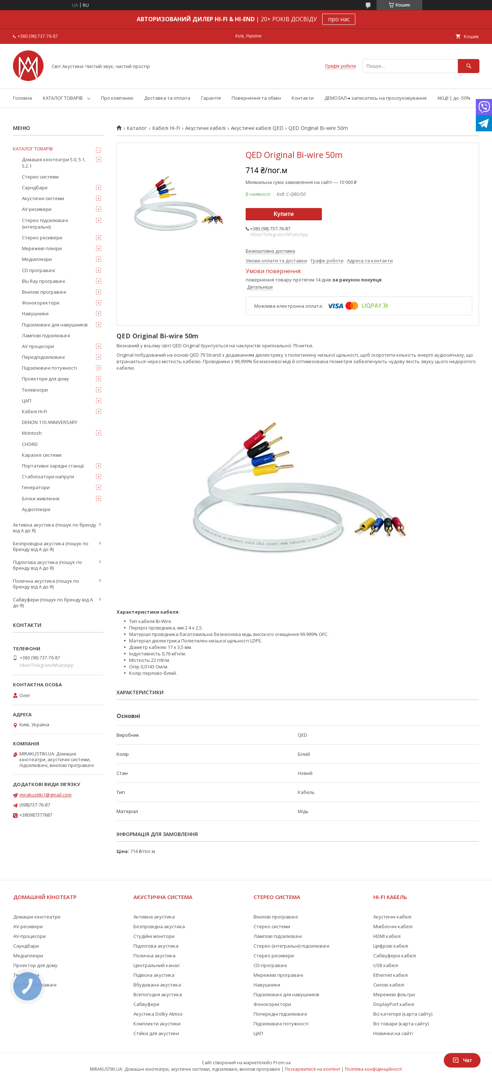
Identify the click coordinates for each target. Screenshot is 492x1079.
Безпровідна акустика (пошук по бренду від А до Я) (50, 546)
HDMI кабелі (387, 936)
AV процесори (38, 346)
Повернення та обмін (256, 98)
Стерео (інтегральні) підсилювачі (291, 946)
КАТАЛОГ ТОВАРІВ (63, 98)
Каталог (137, 128)
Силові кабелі (388, 984)
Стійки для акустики (156, 1033)
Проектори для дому (45, 378)
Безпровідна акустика (159, 926)
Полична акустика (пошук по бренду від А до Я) (46, 584)
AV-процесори (29, 936)
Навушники (35, 313)
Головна (22, 98)
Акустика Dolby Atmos (158, 1014)
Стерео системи (40, 176)
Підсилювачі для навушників (55, 324)
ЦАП (26, 400)
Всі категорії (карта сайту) (402, 1014)
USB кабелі (385, 965)
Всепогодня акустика (157, 994)
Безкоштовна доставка (270, 251)
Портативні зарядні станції (53, 465)
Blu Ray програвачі (43, 281)
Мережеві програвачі (278, 975)
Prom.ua (282, 1063)
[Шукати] (468, 66)
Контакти (303, 98)
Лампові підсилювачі (46, 335)
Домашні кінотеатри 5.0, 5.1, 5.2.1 (54, 162)
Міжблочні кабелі (393, 926)
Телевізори (35, 390)
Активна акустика (154, 916)
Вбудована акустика (157, 984)
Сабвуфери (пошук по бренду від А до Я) (53, 602)
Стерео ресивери (42, 237)
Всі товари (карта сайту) (401, 1023)
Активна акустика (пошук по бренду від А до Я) (54, 528)
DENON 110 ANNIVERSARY (49, 422)
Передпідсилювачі (43, 357)
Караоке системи (42, 455)
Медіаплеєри (37, 259)
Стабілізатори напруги (48, 476)
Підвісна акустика (153, 975)
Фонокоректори (40, 302)
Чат (462, 1060)
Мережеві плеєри (42, 248)
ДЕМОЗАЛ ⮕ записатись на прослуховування (375, 98)
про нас (339, 19)
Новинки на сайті (393, 1033)
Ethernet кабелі (390, 975)
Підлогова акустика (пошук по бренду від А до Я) (47, 565)
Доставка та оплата (167, 98)
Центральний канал (156, 965)
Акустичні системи (43, 198)
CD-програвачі (270, 965)
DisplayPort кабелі (393, 1004)
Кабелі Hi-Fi (166, 128)
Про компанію (117, 98)
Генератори (36, 487)
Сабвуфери (146, 1004)
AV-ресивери (36, 209)
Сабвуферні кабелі (394, 955)
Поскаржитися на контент (312, 1069)
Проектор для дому (35, 965)
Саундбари (34, 187)
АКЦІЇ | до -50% (453, 98)
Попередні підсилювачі (280, 1014)
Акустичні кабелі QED (257, 128)
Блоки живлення (40, 498)
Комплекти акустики (157, 1023)
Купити (284, 214)
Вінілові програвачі (44, 292)
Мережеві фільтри (394, 994)
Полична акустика (154, 955)
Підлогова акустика (155, 946)
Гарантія (211, 98)
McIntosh (32, 433)
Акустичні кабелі (205, 128)
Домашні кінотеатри (36, 916)
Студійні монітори (153, 936)
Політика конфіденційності (373, 1069)
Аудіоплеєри (36, 509)
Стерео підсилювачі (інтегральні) (45, 223)
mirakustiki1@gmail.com (45, 795)
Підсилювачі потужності (49, 368)
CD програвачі (38, 270)
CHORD (30, 444)
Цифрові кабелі (390, 946)
